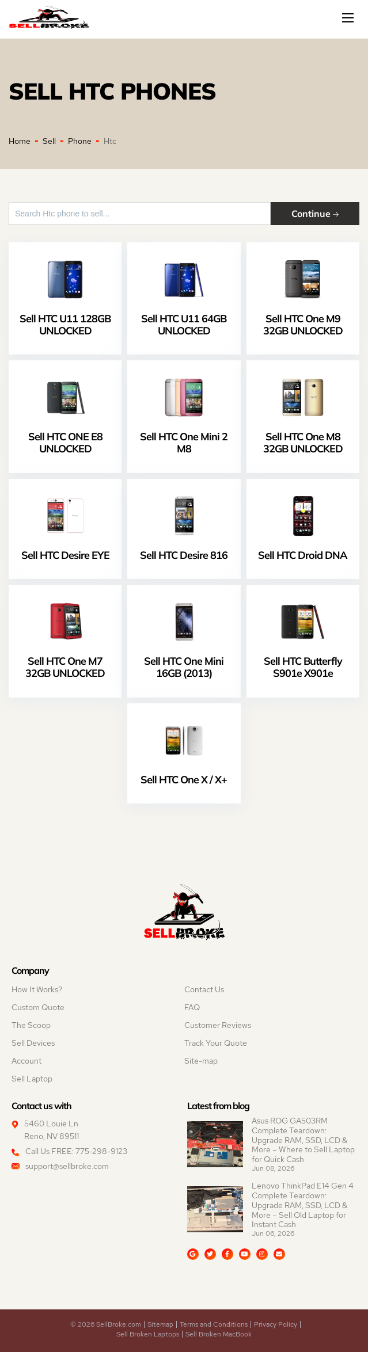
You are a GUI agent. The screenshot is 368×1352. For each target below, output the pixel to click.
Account (26, 1061)
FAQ (192, 1007)
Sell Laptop (32, 1078)
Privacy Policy (275, 1324)
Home (20, 141)
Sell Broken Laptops (147, 1334)
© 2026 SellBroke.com (105, 1324)
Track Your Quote (215, 1043)
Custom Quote (38, 1007)
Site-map (201, 1061)
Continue (315, 213)
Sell (49, 141)
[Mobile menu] (349, 17)
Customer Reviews (217, 1025)
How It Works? (37, 989)
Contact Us (204, 989)
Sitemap (160, 1324)
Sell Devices (33, 1043)
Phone (80, 141)
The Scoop (31, 1025)
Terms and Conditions (214, 1324)
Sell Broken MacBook (218, 1334)
